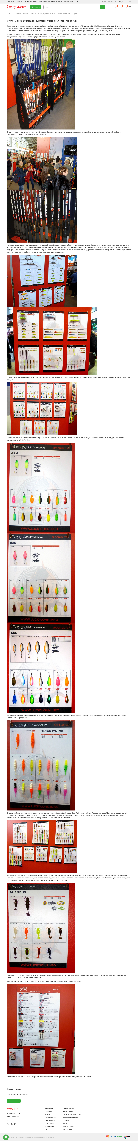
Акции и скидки (69, 2)
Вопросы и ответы (68, 1126)
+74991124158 (13, 1114)
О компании (11, 2)
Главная (9, 14)
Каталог (35, 7)
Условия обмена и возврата (71, 1117)
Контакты (20, 2)
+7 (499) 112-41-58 (125, 2)
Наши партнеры (67, 1129)
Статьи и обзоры (56, 2)
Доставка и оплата (31, 2)
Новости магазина (22, 14)
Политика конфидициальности (72, 1114)
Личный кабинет (44, 2)
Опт (77, 2)
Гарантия (66, 1120)
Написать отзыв (14, 1101)
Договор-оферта (68, 1111)
